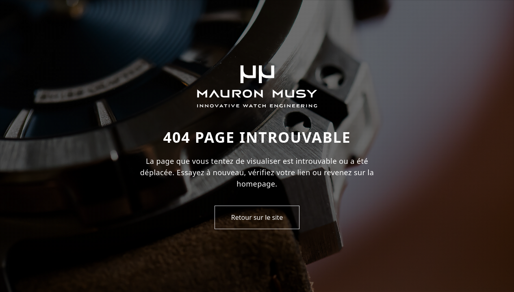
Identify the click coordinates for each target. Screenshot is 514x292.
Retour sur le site (257, 217)
